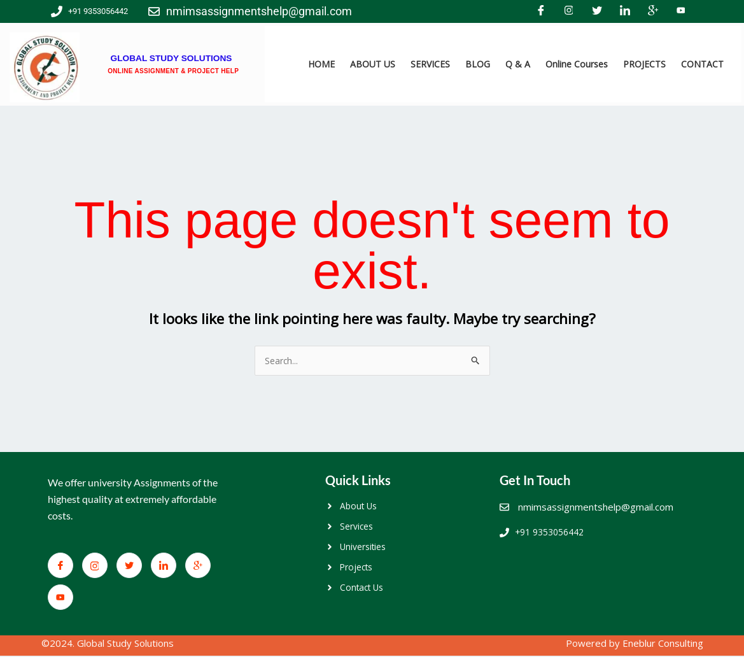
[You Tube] (681, 11)
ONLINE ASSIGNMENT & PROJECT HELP (173, 70)
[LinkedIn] (625, 11)
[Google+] (653, 11)
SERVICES (430, 64)
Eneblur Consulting (662, 645)
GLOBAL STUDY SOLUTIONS (170, 51)
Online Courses (576, 64)
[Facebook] (541, 11)
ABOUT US (372, 64)
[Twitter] (597, 11)
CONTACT (702, 64)
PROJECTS (644, 64)
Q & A (517, 64)
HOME (321, 64)
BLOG (477, 64)
